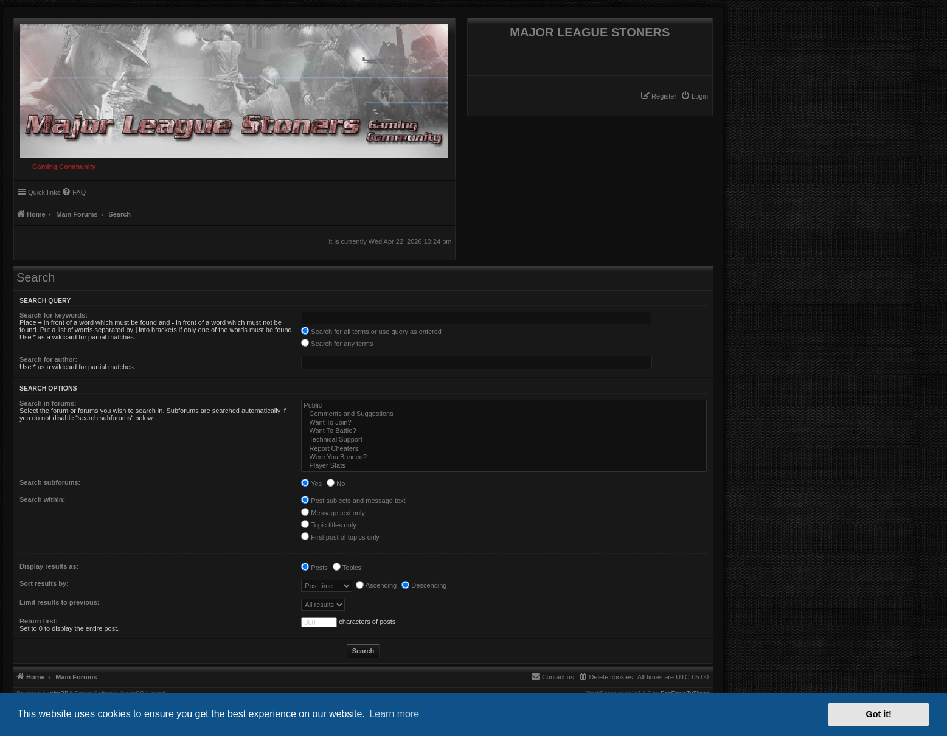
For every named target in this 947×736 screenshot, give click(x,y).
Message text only (333, 512)
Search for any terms (337, 343)
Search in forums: (48, 403)
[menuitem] (694, 96)
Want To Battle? (504, 431)
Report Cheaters (504, 449)
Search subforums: (49, 482)
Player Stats (504, 466)
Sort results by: (44, 583)
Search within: (42, 499)
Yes (311, 483)
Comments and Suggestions (504, 414)
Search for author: (48, 359)
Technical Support (504, 440)
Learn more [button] (394, 714)
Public (504, 405)
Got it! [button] (879, 714)
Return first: (38, 621)
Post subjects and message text (353, 500)
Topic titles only (328, 525)
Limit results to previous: (59, 602)
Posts (314, 567)
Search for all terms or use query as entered (371, 331)
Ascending (376, 585)
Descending (423, 585)
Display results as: (48, 566)
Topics (347, 567)
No (336, 483)
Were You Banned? (504, 457)
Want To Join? (504, 422)
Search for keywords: (53, 315)
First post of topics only (340, 537)
